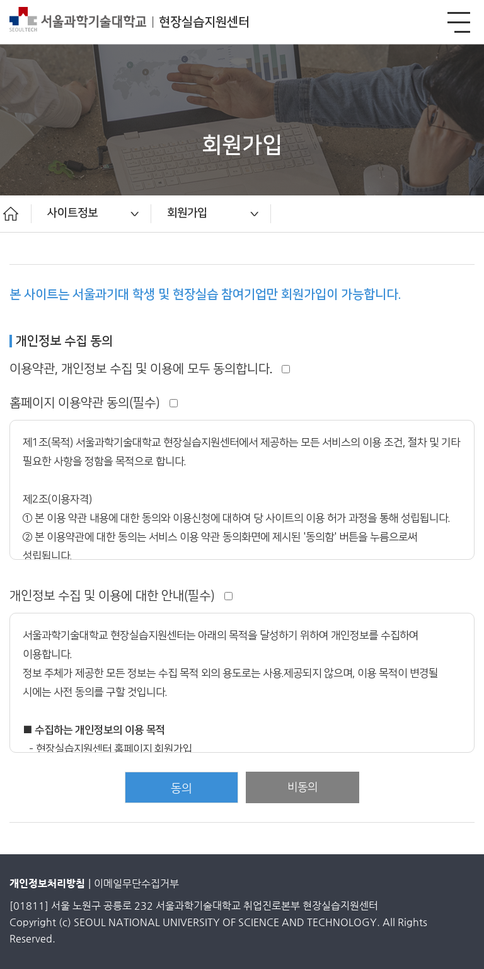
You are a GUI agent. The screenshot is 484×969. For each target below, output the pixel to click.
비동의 (302, 787)
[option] (91, 213)
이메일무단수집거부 (136, 884)
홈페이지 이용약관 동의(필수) (93, 403)
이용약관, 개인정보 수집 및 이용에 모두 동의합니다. (149, 369)
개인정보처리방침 (47, 884)
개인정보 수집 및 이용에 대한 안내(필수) (121, 596)
